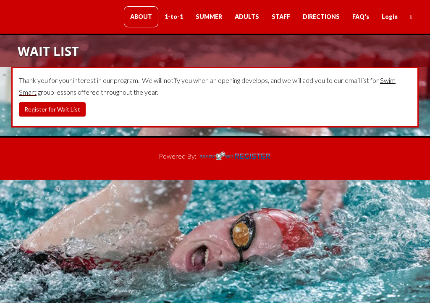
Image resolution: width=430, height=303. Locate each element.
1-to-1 (174, 16)
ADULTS (247, 16)
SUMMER (209, 16)
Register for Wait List (52, 109)
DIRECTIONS (321, 16)
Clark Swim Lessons (61, 17)
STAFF (281, 16)
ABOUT (141, 16)
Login (390, 16)
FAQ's (360, 16)
